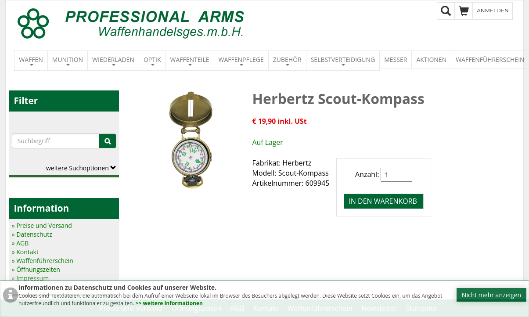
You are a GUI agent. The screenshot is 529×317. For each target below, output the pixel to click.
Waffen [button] (31, 60)
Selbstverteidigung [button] (343, 60)
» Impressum (30, 278)
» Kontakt (25, 252)
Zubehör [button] (287, 60)
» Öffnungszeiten (36, 269)
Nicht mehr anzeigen (491, 295)
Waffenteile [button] (189, 60)
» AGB (20, 243)
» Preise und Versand (42, 225)
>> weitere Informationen (169, 303)
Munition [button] (67, 60)
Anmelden (493, 10)
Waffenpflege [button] (241, 60)
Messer (395, 59)
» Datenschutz (32, 234)
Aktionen (431, 59)
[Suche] (107, 140)
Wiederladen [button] (113, 60)
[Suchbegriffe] (56, 140)
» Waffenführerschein (42, 260)
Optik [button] (152, 60)
